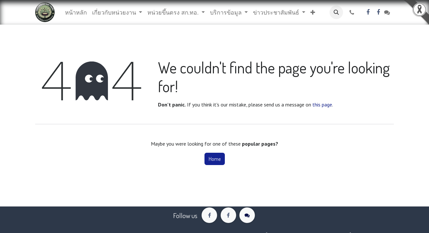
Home (215, 159)
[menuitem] (75, 12)
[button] (313, 12)
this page (322, 104)
